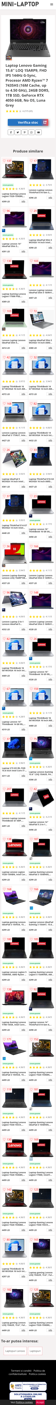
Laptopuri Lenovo (15, 1351)
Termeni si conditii (21, 1370)
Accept (40, 1402)
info (23, 201)
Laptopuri (35, 1351)
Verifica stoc (33, 122)
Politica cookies (37, 1374)
